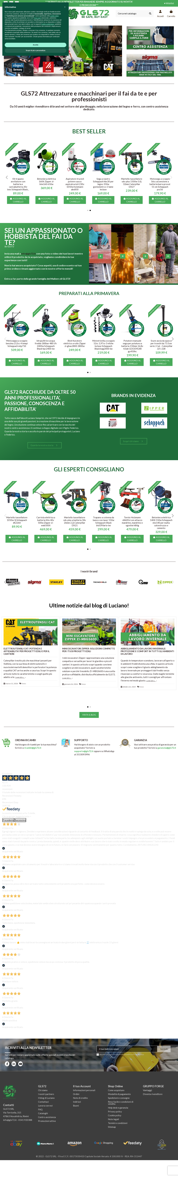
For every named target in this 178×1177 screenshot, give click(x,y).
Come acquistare (116, 1090)
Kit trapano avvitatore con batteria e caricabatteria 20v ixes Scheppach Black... (132, 184)
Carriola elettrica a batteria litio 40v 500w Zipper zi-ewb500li (45, 521)
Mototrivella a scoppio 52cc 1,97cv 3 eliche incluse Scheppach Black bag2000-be (103, 344)
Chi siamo (43, 1090)
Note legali (113, 1119)
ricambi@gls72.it (32, 747)
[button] (87, 210)
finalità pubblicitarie (47, 1143)
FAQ (40, 1109)
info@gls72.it (28, 253)
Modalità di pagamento (119, 1094)
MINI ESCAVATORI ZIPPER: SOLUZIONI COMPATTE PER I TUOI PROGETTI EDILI (88, 650)
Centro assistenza (47, 1117)
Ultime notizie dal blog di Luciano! (89, 605)
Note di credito (80, 1098)
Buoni (76, 1105)
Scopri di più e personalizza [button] (35, 1169)
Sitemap (112, 1127)
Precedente (8, 820)
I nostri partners (46, 1094)
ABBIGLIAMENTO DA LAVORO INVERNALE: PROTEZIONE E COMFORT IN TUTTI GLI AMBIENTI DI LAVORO (147, 651)
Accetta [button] (35, 1164)
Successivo (20, 820)
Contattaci (43, 1101)
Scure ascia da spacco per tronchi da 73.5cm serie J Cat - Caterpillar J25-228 (161, 344)
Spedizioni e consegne (119, 1098)
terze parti (37, 1137)
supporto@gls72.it (84, 751)
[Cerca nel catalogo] (150, 13)
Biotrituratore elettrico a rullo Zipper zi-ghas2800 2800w (75, 343)
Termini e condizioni (117, 1123)
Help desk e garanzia (118, 1107)
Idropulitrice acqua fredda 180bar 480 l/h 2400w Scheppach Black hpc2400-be (46, 344)
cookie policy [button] (54, 1135)
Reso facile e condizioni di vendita (120, 1102)
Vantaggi (147, 1090)
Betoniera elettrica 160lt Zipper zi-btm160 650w (160, 181)
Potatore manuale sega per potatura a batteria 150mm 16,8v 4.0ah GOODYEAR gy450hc (132, 346)
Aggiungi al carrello (18, 200)
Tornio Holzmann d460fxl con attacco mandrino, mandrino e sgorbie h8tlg (132, 521)
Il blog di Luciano (46, 1098)
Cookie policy (114, 1115)
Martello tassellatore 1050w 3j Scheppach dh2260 (16, 520)
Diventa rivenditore (152, 1094)
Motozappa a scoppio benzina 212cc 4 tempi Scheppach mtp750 (17, 343)
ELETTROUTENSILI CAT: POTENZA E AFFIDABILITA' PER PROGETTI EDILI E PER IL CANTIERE (27, 651)
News (23, 683)
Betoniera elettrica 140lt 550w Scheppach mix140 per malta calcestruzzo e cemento (161, 522)
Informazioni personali (84, 1090)
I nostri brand (89, 571)
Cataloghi (43, 1113)
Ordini (76, 1094)
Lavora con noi (45, 1105)
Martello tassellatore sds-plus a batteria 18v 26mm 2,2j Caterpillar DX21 (74, 521)
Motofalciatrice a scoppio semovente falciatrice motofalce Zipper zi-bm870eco (18, 182)
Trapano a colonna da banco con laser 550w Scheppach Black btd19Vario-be (103, 521)
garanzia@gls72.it (167, 747)
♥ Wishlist (169, 3)
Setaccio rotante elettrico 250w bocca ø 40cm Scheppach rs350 (103, 182)
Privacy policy (115, 1111)
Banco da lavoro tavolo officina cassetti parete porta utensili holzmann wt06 (74, 184)
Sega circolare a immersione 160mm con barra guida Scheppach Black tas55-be (46, 184)
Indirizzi (77, 1101)
